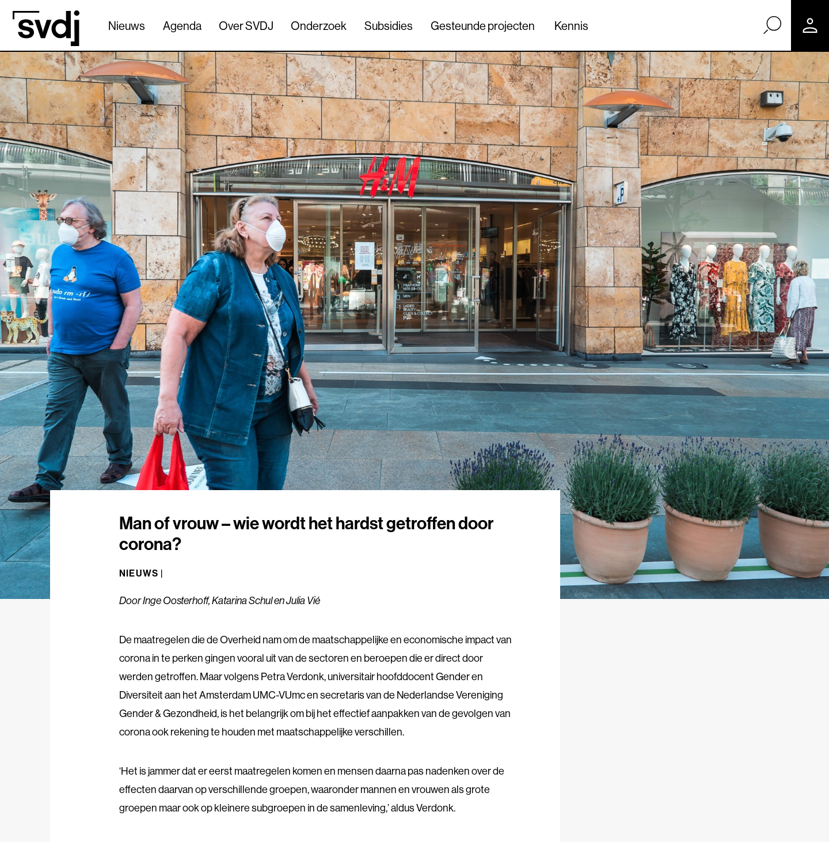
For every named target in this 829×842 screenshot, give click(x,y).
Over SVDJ (246, 25)
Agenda (182, 25)
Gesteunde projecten (483, 25)
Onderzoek (319, 25)
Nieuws (126, 25)
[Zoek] (772, 25)
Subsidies (388, 25)
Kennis (571, 25)
